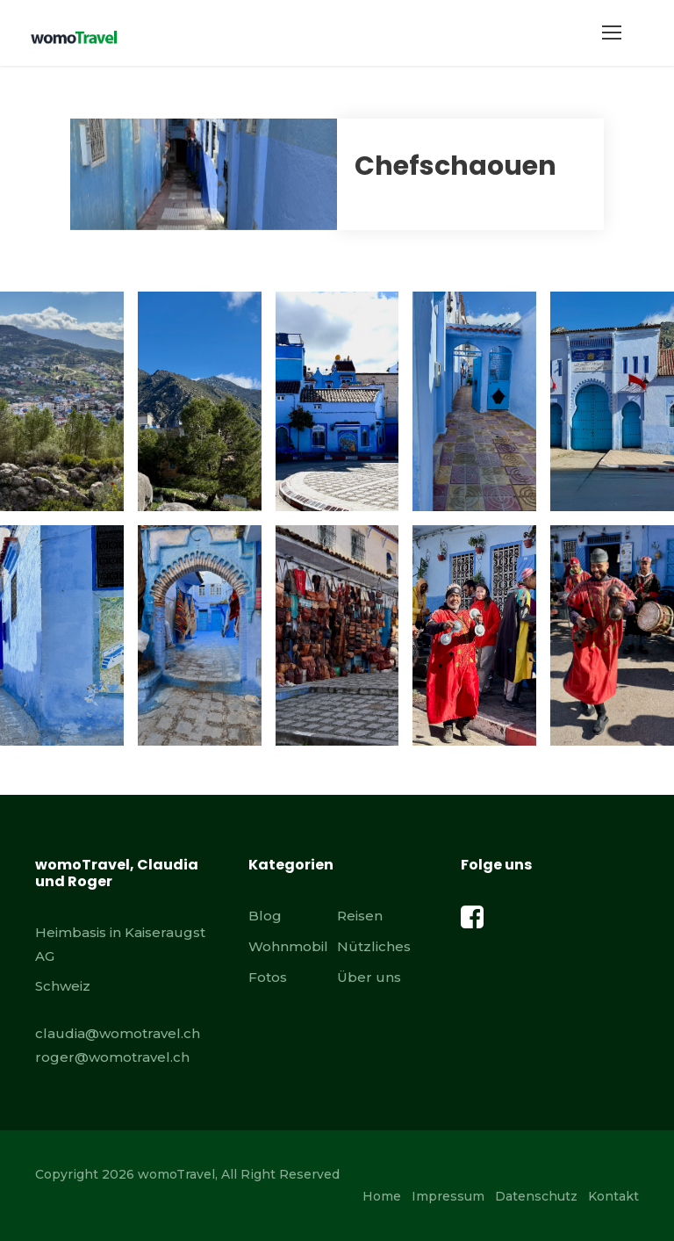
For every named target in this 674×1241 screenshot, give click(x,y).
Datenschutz (536, 1196)
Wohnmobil (288, 946)
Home (381, 1196)
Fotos (267, 977)
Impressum (448, 1196)
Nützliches (374, 946)
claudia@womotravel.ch (117, 1033)
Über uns (369, 977)
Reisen (360, 915)
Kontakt (613, 1196)
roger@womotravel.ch (112, 1057)
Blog (265, 915)
